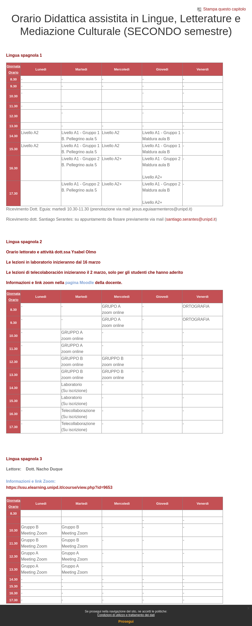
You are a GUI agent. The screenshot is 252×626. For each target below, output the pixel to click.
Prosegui (126, 621)
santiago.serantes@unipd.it (191, 219)
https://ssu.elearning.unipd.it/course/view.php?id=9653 (59, 487)
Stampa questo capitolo (221, 9)
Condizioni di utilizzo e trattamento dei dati (126, 615)
